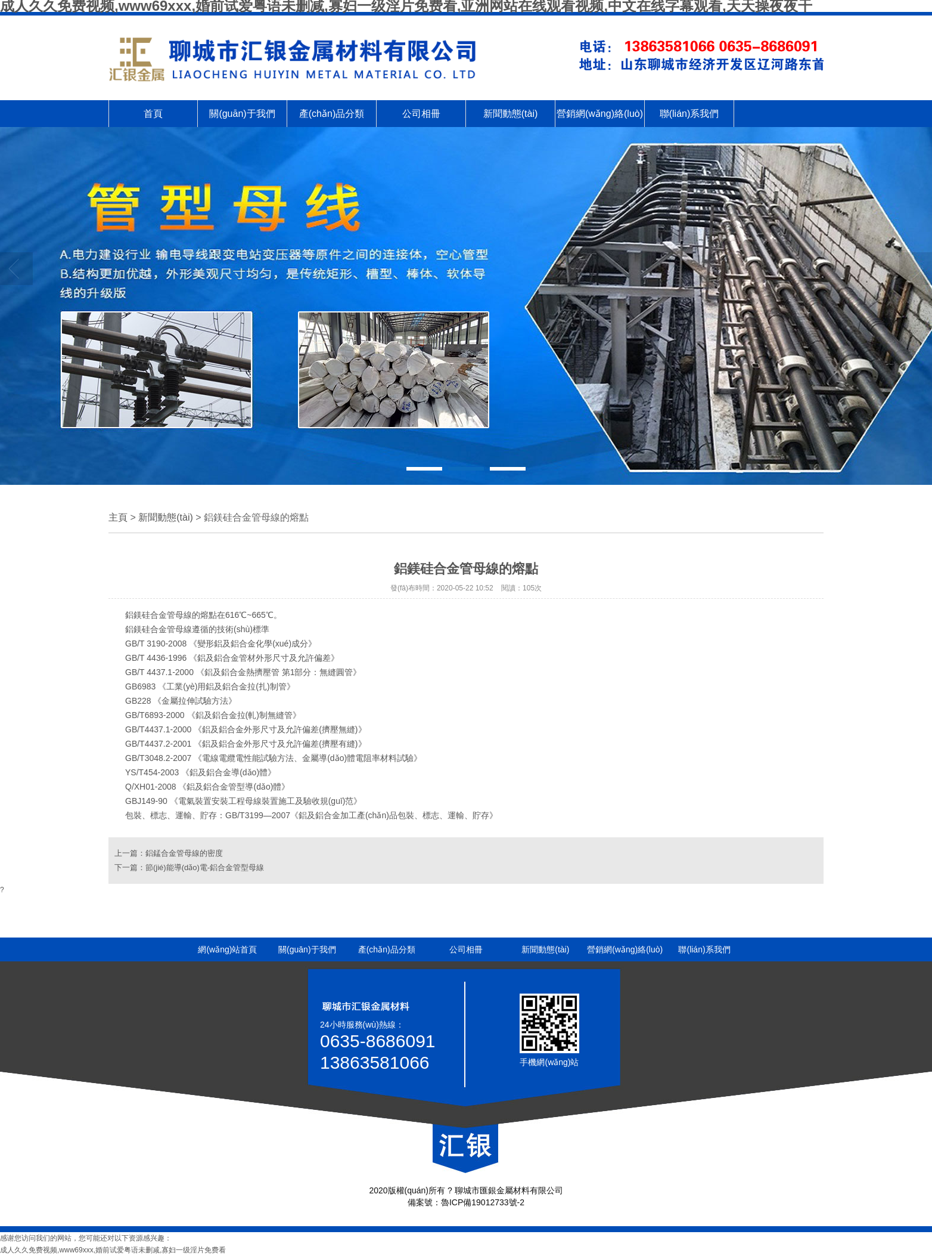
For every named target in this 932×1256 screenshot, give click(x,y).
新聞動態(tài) (510, 114)
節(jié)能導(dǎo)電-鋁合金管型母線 (204, 867)
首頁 (153, 114)
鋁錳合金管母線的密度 (184, 853)
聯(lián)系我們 (689, 114)
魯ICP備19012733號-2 (482, 1202)
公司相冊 (421, 114)
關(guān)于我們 (242, 114)
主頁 (118, 517)
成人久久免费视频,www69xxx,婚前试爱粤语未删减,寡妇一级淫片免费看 (113, 1250)
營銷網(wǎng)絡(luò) (600, 114)
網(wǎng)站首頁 (227, 949)
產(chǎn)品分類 (331, 114)
